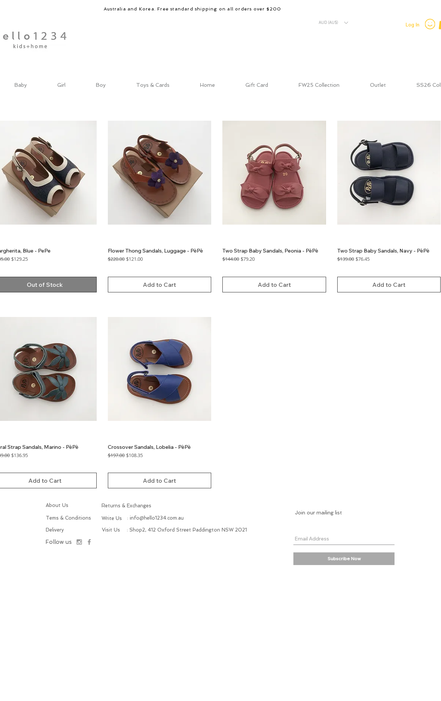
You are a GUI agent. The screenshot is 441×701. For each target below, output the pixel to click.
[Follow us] (58, 542)
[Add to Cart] (160, 284)
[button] (333, 22)
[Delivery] (60, 530)
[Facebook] (89, 542)
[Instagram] (79, 542)
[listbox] (333, 22)
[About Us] (62, 505)
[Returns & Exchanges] (140, 506)
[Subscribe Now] (344, 558)
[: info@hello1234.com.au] (155, 518)
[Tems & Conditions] (69, 518)
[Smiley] (430, 24)
